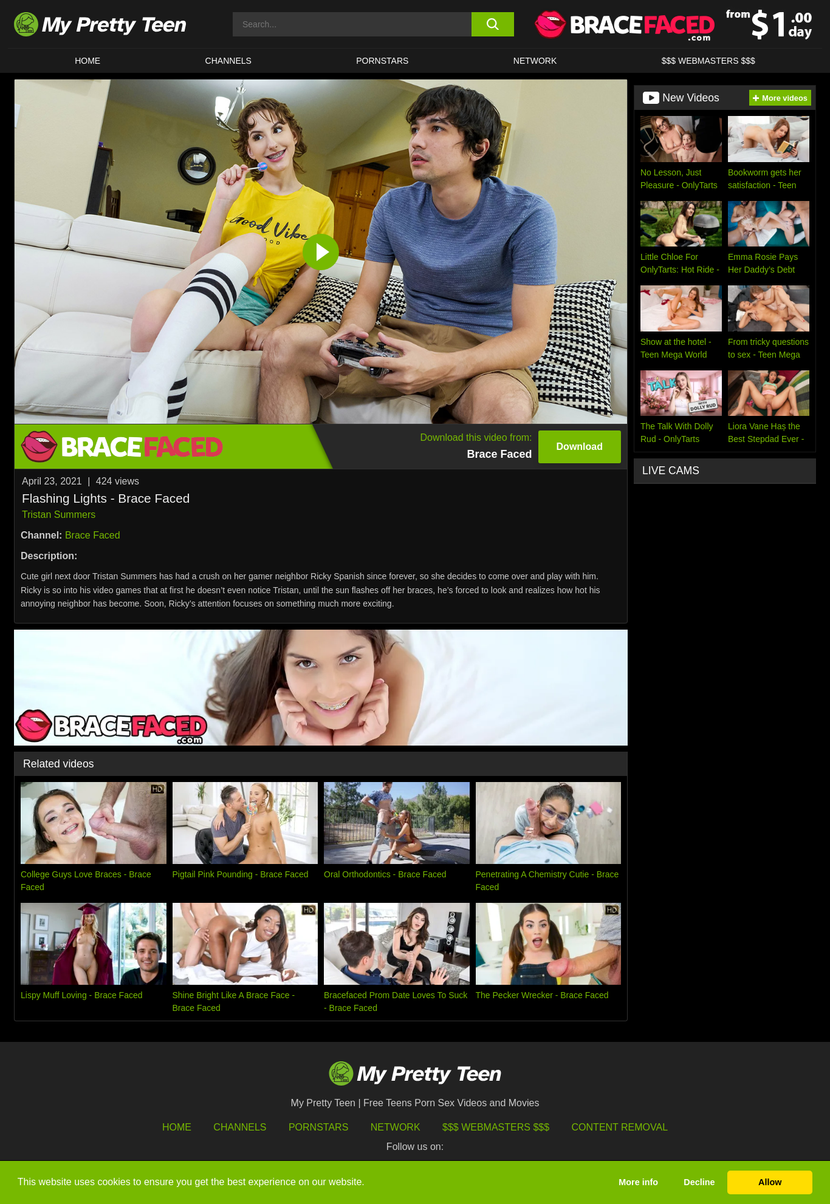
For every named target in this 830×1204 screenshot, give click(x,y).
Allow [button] (769, 1182)
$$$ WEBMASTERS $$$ (708, 61)
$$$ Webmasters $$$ (495, 1127)
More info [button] (638, 1182)
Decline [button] (699, 1182)
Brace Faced (92, 535)
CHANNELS (228, 61)
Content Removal (620, 1127)
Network (535, 61)
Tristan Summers (58, 514)
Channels (239, 1127)
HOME (87, 61)
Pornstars (382, 61)
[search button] (492, 24)
